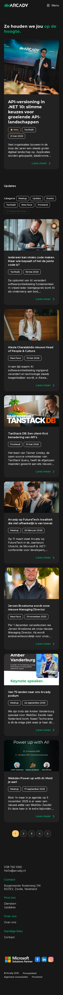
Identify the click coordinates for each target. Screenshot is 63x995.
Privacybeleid (29, 973)
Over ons (10, 922)
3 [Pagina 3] (31, 833)
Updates (9, 907)
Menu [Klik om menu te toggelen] (52, 5)
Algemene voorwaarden (16, 977)
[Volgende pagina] (47, 833)
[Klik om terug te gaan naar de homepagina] (16, 5)
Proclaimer (37, 977)
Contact (9, 937)
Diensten (10, 903)
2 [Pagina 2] (23, 833)
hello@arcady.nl (15, 870)
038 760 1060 (13, 867)
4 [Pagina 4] (39, 833)
